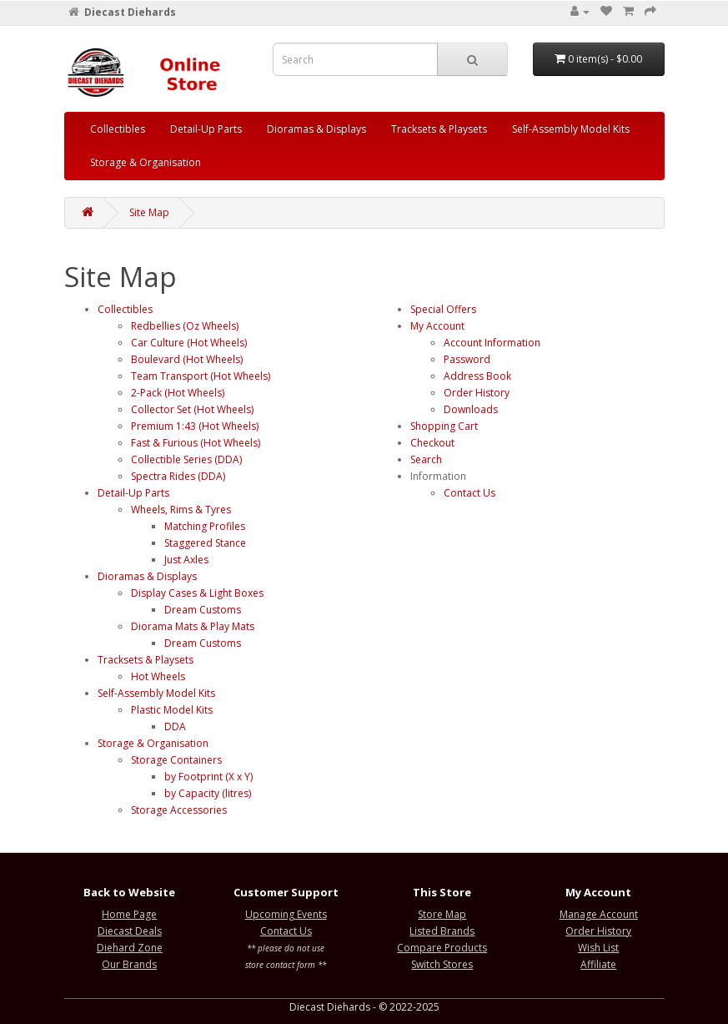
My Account (437, 326)
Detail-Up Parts (206, 129)
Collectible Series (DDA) (186, 459)
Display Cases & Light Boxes (197, 593)
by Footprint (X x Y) (208, 776)
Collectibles (117, 129)
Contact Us (469, 493)
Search (426, 459)
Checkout (432, 443)
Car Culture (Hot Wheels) (189, 342)
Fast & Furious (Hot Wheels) (195, 443)
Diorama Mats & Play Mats (192, 626)
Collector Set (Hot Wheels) (192, 409)
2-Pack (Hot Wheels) (177, 393)
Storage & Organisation (145, 162)
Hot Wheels (158, 676)
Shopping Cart (444, 426)
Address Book (477, 376)
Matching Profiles (204, 526)
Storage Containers (176, 760)
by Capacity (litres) (207, 793)
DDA (175, 726)
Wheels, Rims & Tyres (181, 509)
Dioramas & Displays (316, 129)
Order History (477, 393)
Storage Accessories (179, 810)
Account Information (492, 342)
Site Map (149, 212)
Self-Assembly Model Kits (571, 129)
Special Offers (443, 309)
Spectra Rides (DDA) (178, 476)
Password (467, 359)
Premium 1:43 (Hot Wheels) (195, 426)
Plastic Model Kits (172, 710)
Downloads (471, 409)
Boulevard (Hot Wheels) (187, 359)
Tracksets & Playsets (439, 129)
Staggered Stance (205, 543)
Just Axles (186, 559)
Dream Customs (202, 610)
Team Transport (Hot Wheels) (200, 376)
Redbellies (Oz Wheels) (184, 326)
